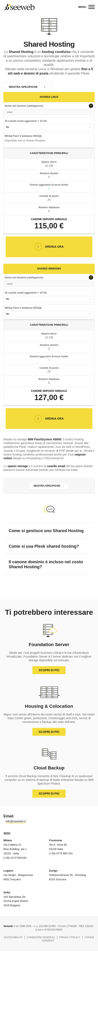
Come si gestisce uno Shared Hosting (46, 530)
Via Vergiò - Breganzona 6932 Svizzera (18, 875)
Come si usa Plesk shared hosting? (44, 546)
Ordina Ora (54, 246)
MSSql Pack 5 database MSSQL (23, 307)
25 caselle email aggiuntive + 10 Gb (26, 121)
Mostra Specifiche (23, 86)
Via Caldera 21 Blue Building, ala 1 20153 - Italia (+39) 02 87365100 (15, 849)
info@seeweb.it (16, 821)
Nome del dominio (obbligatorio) (49, 106)
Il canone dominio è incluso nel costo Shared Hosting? (46, 564)
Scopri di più (49, 670)
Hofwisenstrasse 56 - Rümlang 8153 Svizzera (67, 875)
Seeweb (19, 7)
